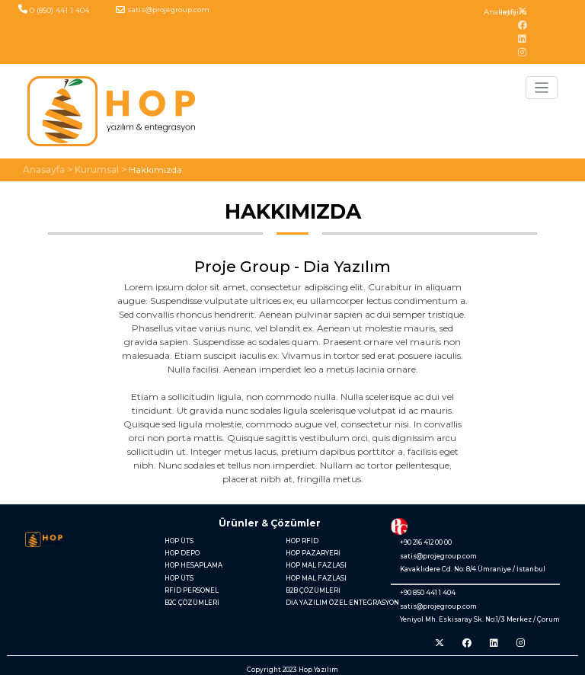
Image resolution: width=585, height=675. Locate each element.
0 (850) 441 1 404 (59, 10)
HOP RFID (302, 541)
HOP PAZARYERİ (313, 553)
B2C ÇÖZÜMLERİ (192, 602)
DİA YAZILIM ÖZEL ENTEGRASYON (335, 602)
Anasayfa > (47, 169)
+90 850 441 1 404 (428, 593)
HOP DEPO (182, 553)
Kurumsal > (100, 169)
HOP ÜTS (179, 541)
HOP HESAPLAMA (193, 565)
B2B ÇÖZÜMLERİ (313, 590)
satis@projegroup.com (168, 9)
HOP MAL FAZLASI (316, 565)
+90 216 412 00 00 (426, 542)
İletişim (512, 12)
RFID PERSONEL (192, 590)
